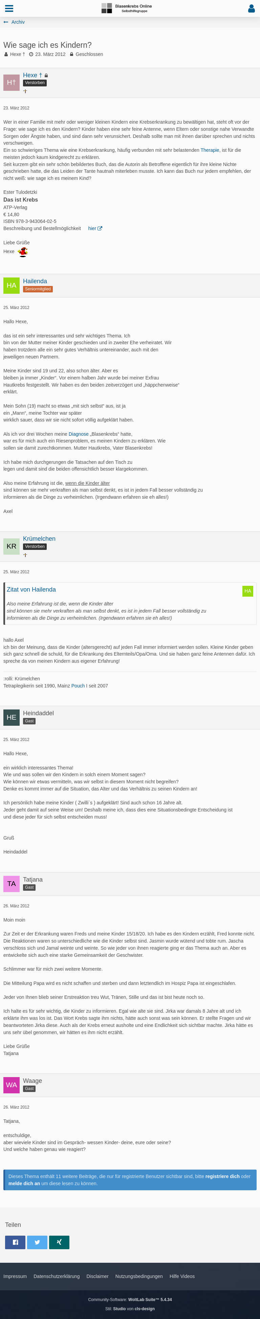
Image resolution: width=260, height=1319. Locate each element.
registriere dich (222, 1176)
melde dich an (24, 1183)
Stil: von (130, 1308)
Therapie (209, 150)
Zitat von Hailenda (31, 589)
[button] (9, 8)
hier (92, 228)
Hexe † (17, 54)
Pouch (78, 685)
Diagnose (79, 434)
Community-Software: (130, 1299)
